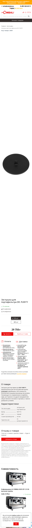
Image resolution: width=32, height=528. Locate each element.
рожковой (4, 391)
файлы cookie (16, 515)
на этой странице (22, 373)
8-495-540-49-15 (25, 6)
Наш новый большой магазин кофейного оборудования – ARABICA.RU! (16, 2)
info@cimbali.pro (8, 6)
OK (16, 524)
